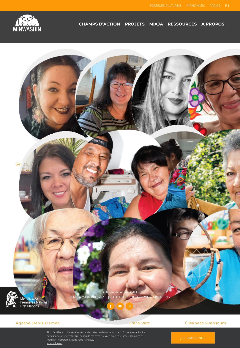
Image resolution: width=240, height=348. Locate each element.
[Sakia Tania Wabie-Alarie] (63, 99)
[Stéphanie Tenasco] (176, 99)
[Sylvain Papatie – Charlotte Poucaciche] (120, 182)
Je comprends (193, 338)
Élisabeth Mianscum (205, 323)
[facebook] (110, 306)
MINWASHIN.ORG (85, 297)
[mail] (129, 306)
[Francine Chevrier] (63, 182)
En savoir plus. (54, 343)
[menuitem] (226, 5)
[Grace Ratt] (176, 258)
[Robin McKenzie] (120, 271)
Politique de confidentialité (120, 292)
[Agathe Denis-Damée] (63, 258)
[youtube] (120, 306)
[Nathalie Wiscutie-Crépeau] (176, 175)
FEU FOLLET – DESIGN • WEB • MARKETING (141, 297)
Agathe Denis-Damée (38, 323)
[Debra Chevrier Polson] (120, 99)
